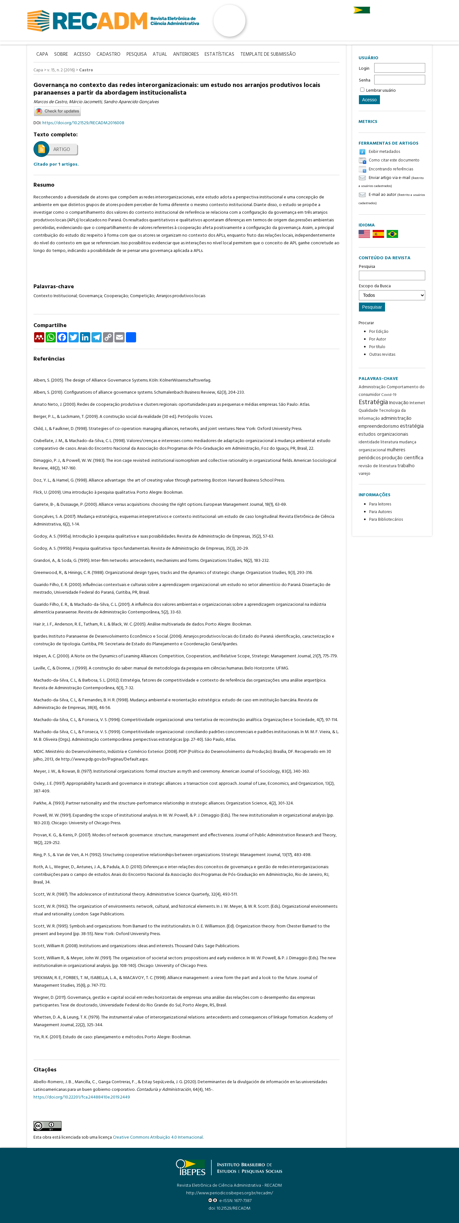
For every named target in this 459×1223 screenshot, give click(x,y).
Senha (364, 80)
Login (364, 68)
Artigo (61, 149)
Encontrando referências (391, 169)
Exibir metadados (384, 151)
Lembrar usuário (381, 90)
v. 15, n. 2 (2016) (61, 70)
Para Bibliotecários (386, 519)
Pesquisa (392, 271)
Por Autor (377, 339)
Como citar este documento (394, 160)
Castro (86, 70)
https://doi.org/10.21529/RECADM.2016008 (83, 122)
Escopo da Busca (392, 291)
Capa (38, 70)
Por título (377, 347)
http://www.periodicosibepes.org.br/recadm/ (229, 1193)
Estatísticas (223, 54)
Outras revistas (382, 354)
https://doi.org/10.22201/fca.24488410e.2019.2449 (81, 1097)
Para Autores (380, 512)
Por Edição (379, 331)
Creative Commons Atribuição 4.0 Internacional (158, 1137)
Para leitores (380, 504)
